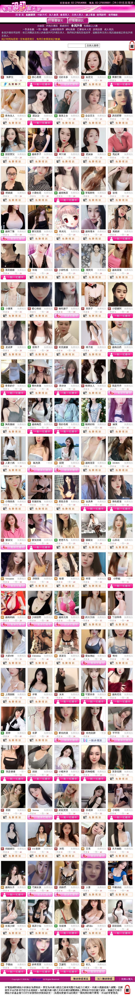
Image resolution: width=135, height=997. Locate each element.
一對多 (49, 463)
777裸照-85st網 (36, 979)
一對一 (22, 77)
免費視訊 (48, 77)
